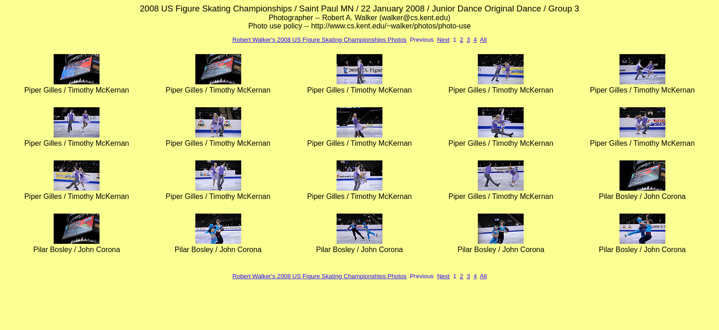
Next (443, 39)
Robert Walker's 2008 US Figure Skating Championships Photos (319, 39)
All (483, 39)
